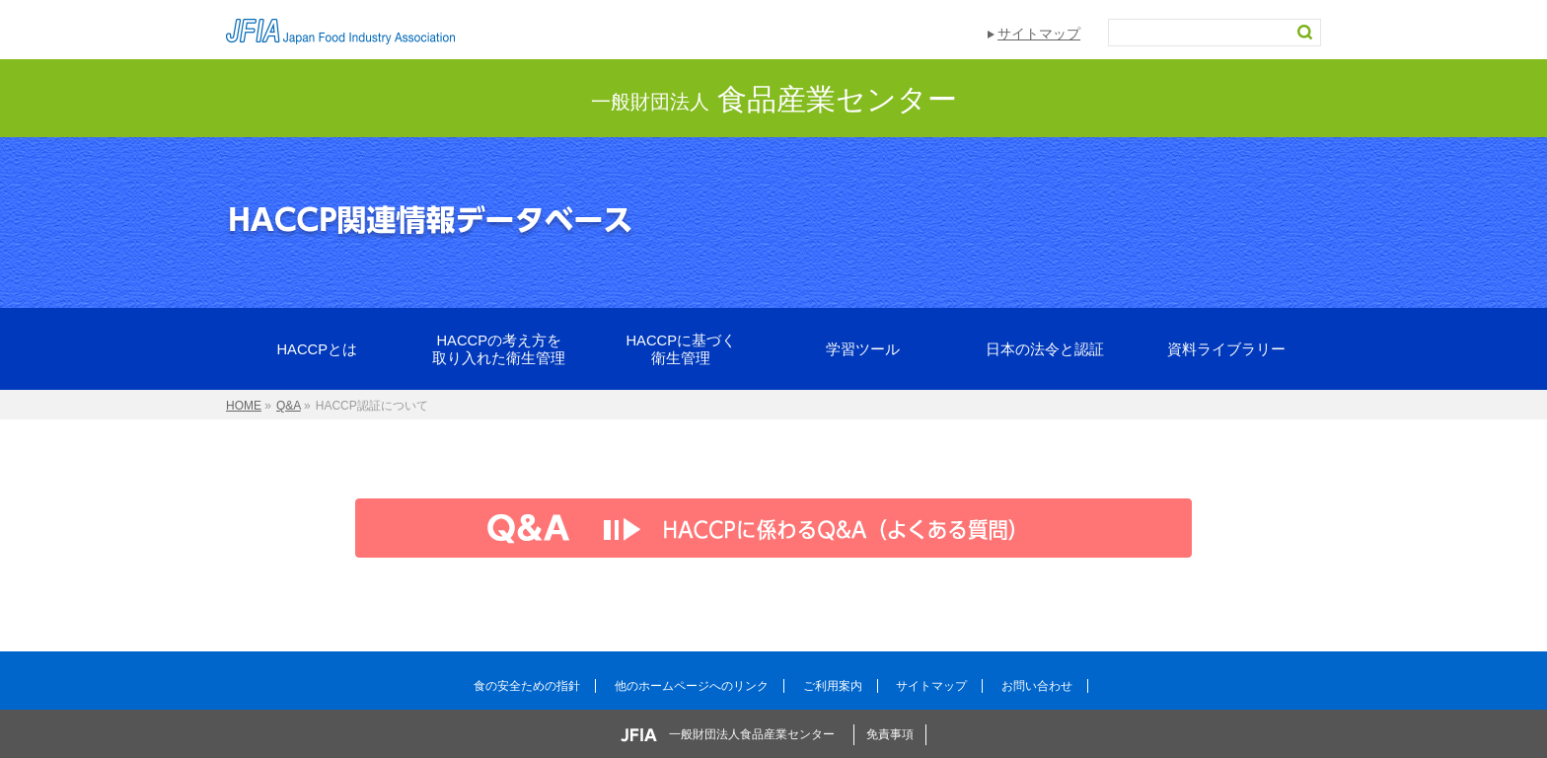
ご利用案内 (832, 686)
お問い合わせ (1036, 686)
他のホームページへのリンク (692, 686)
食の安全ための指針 (527, 686)
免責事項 (890, 734)
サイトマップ (1038, 33)
